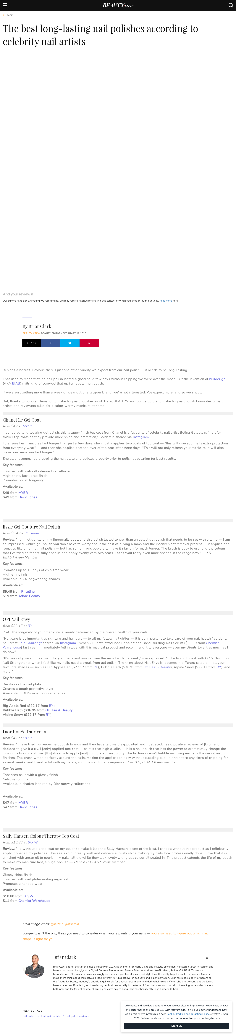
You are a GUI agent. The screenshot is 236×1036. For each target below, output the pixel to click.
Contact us (10, 979)
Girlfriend (69, 973)
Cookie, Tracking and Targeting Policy (188, 1014)
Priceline (32, 302)
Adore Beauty (29, 365)
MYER (27, 195)
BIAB (16, 152)
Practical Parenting (116, 988)
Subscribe (205, 948)
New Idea (109, 982)
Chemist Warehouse (34, 670)
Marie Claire (70, 967)
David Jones (27, 266)
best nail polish (50, 785)
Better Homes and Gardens (115, 969)
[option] (19, 849)
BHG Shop (109, 976)
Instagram (141, 206)
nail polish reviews (77, 785)
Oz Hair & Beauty (157, 436)
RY (30, 395)
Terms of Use (11, 985)
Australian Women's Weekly (75, 993)
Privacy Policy (12, 991)
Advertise (9, 973)
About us (9, 966)
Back (6, 15)
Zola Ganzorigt (30, 412)
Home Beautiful (72, 979)
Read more (165, 70)
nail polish (28, 785)
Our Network (115, 955)
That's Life (110, 995)
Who (65, 985)
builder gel (217, 148)
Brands (68, 955)
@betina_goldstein (65, 693)
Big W (33, 611)
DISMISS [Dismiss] (176, 1026)
